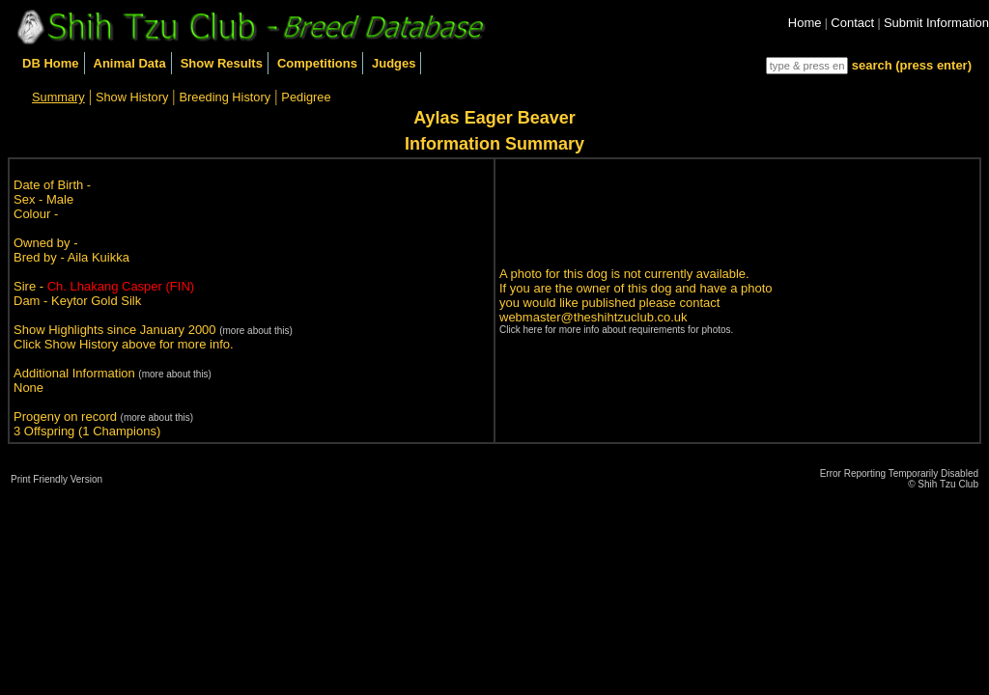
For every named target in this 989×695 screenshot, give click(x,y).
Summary (58, 97)
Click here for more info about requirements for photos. (616, 329)
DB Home (50, 63)
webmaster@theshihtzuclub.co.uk (593, 317)
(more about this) (256, 330)
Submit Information (936, 22)
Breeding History (225, 97)
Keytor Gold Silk (96, 300)
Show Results (222, 63)
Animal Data (130, 63)
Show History (132, 97)
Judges (394, 63)
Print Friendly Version (56, 479)
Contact (852, 22)
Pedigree (305, 97)
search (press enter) (912, 65)
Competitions (317, 63)
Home (805, 22)
